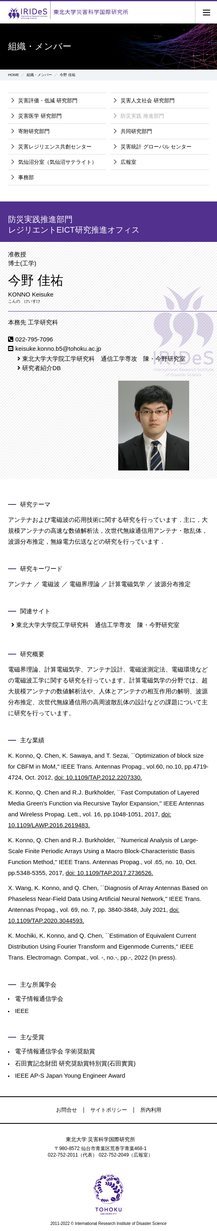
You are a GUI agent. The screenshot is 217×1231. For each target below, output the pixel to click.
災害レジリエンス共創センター (55, 147)
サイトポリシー (108, 1110)
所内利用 (150, 1110)
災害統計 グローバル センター (156, 147)
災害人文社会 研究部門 (148, 100)
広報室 (128, 162)
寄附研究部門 (34, 131)
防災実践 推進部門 (142, 116)
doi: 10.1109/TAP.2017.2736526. (109, 872)
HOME (13, 75)
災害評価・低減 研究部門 (47, 100)
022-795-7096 (34, 339)
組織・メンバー (39, 75)
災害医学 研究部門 (40, 116)
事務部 (26, 177)
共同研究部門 (136, 131)
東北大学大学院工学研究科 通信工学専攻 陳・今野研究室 (104, 358)
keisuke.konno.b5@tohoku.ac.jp (58, 348)
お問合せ (66, 1110)
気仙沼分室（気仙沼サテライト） (57, 162)
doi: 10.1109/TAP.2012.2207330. (98, 777)
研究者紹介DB (41, 367)
